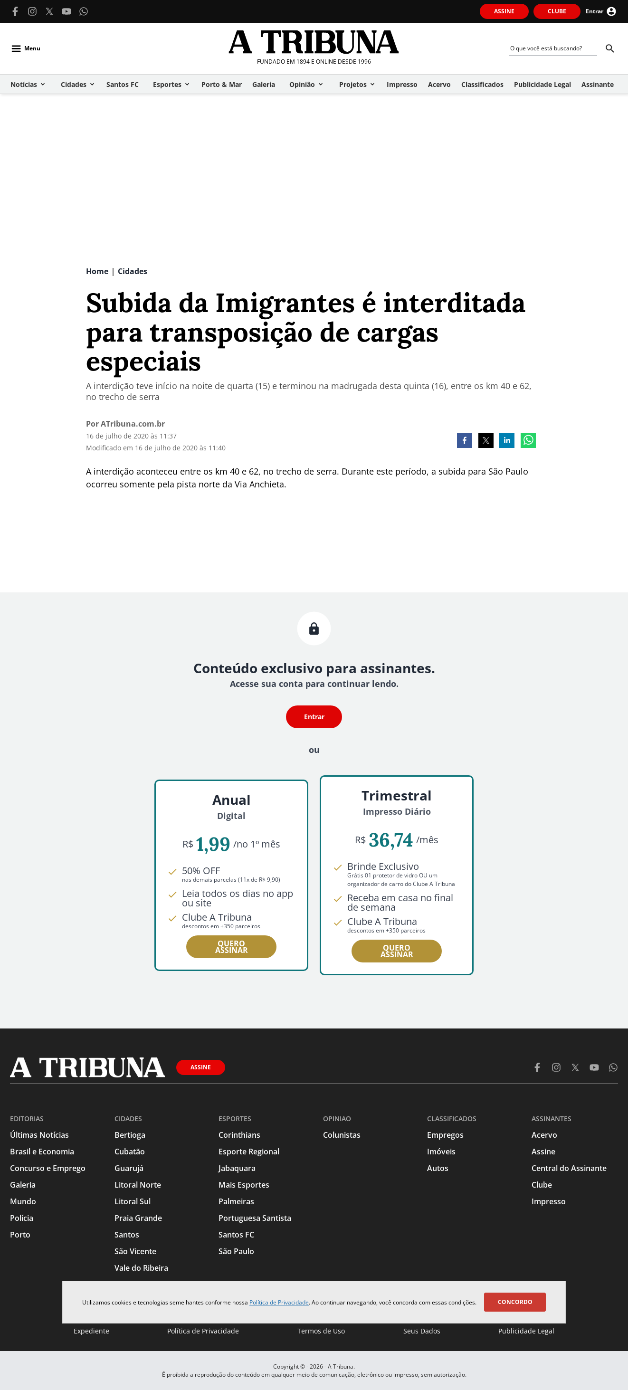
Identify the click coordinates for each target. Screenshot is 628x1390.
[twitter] (486, 441)
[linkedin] (506, 441)
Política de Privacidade (279, 1302)
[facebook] (464, 441)
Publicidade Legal (526, 1330)
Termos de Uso (321, 1330)
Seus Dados (421, 1330)
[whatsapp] (528, 441)
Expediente (91, 1330)
